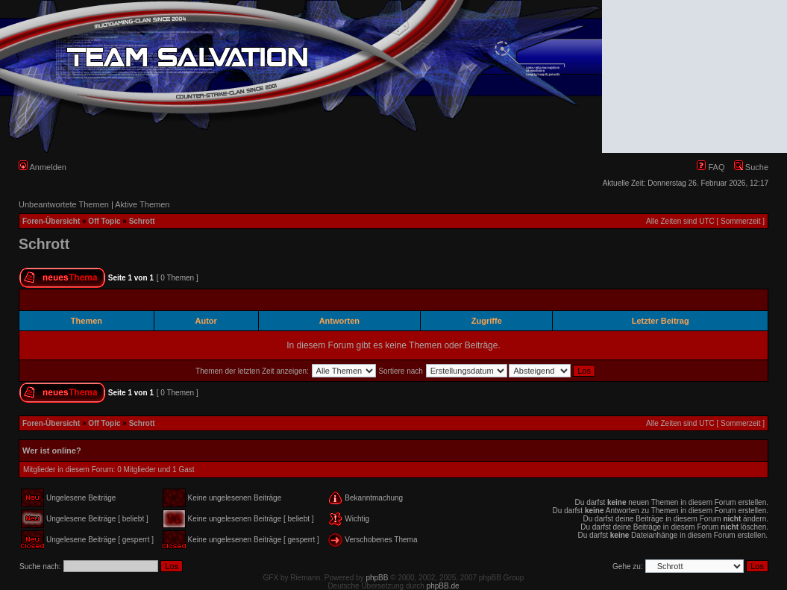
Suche (751, 167)
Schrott (142, 221)
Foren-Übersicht (51, 221)
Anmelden (42, 167)
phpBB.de (443, 586)
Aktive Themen (142, 204)
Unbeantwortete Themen (64, 204)
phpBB (377, 578)
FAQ (710, 167)
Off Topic (104, 221)
